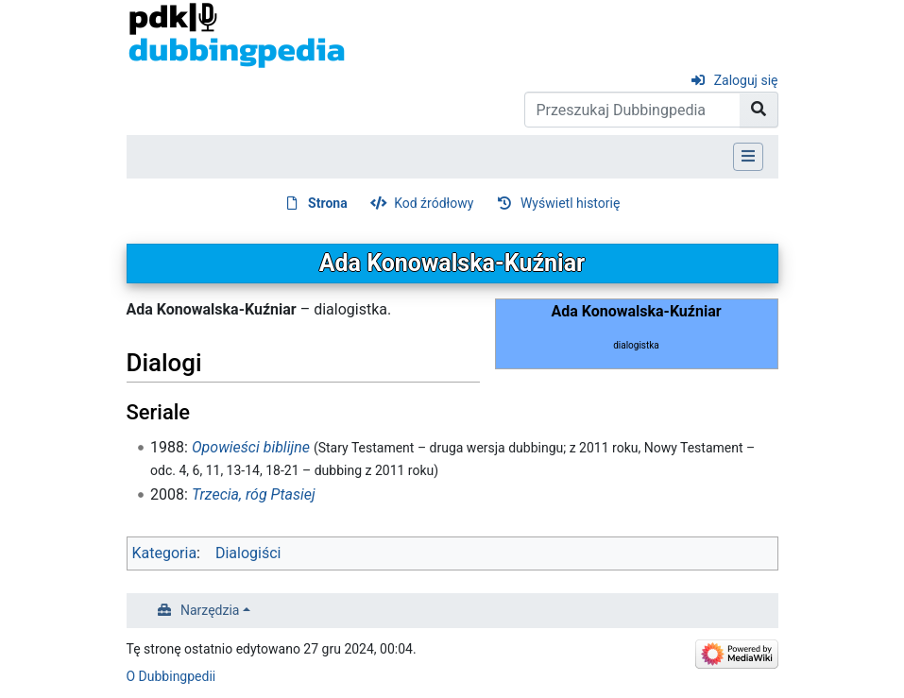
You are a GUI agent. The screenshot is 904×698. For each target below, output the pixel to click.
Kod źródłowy (433, 203)
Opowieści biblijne (251, 447)
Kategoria (164, 553)
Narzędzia (209, 610)
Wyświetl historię (570, 203)
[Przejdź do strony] (759, 110)
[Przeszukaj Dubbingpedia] (632, 110)
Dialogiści (248, 553)
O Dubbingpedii (171, 676)
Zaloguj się (746, 80)
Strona (328, 203)
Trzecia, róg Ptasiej (254, 494)
